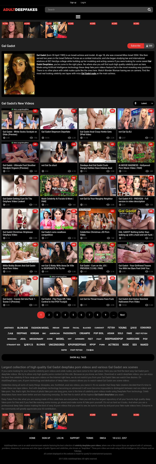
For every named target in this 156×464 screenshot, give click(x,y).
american (55, 333)
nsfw (64, 350)
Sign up (73, 3)
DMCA (103, 438)
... (114, 315)
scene (50, 339)
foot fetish (76, 350)
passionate (69, 333)
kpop (93, 344)
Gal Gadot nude (89, 73)
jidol (23, 339)
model (60, 338)
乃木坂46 (90, 350)
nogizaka (12, 339)
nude (125, 344)
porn (102, 345)
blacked (87, 328)
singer (66, 328)
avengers (79, 339)
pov (145, 339)
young (123, 327)
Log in (83, 3)
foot (98, 339)
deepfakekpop (114, 338)
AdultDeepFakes (75, 459)
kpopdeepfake (77, 344)
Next (122, 315)
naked (144, 344)
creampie (85, 333)
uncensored (57, 344)
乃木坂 (10, 333)
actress (113, 344)
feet (90, 339)
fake (129, 333)
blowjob (22, 327)
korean (34, 333)
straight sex (13, 345)
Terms (89, 438)
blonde (41, 344)
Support (75, 438)
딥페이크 (28, 344)
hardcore (133, 338)
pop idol (99, 333)
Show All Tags (78, 357)
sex (134, 344)
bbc (44, 333)
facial (76, 328)
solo (120, 333)
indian (56, 328)
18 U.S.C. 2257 (120, 438)
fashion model (40, 327)
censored (145, 327)
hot (70, 339)
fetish (111, 327)
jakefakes (9, 328)
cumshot (99, 328)
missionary (36, 339)
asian (110, 333)
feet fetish (141, 333)
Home (32, 438)
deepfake (22, 333)
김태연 (133, 327)
